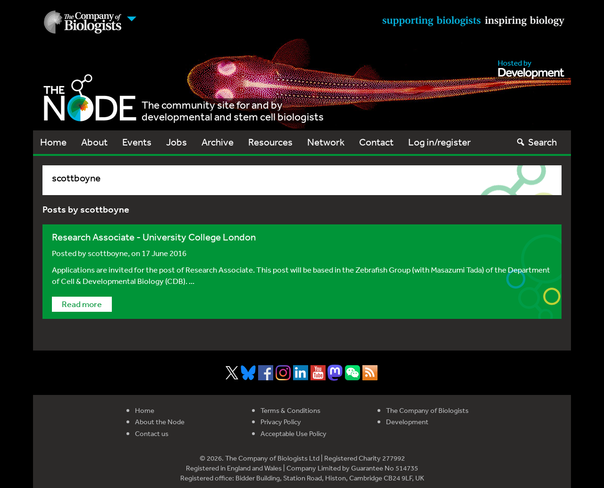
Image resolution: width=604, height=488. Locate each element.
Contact (376, 142)
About (94, 142)
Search (536, 142)
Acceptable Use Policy (293, 433)
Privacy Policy (280, 421)
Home (53, 142)
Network (325, 142)
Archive (217, 142)
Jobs (176, 142)
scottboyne (108, 253)
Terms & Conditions (290, 410)
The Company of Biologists (427, 410)
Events (136, 142)
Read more (82, 304)
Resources (270, 142)
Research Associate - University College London (154, 237)
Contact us (151, 433)
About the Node (160, 421)
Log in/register (439, 142)
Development (407, 421)
